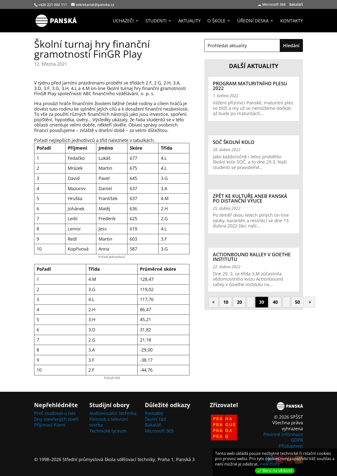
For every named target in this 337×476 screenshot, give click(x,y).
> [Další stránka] (310, 302)
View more (270, 464)
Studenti (156, 21)
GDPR (297, 440)
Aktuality (189, 21)
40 (275, 302)
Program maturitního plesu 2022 (250, 85)
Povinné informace (283, 434)
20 (239, 302)
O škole (216, 21)
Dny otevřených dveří (56, 419)
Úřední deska (253, 21)
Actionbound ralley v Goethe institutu (252, 256)
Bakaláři (296, 5)
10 (225, 302)
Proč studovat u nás (55, 413)
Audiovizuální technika (112, 413)
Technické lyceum (108, 431)
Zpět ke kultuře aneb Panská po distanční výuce (250, 198)
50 (297, 302)
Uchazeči (123, 21)
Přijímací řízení (49, 425)
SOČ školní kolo (233, 142)
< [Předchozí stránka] (213, 302)
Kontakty (291, 21)
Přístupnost (291, 446)
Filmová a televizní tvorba (108, 422)
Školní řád (155, 419)
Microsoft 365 (274, 5)
